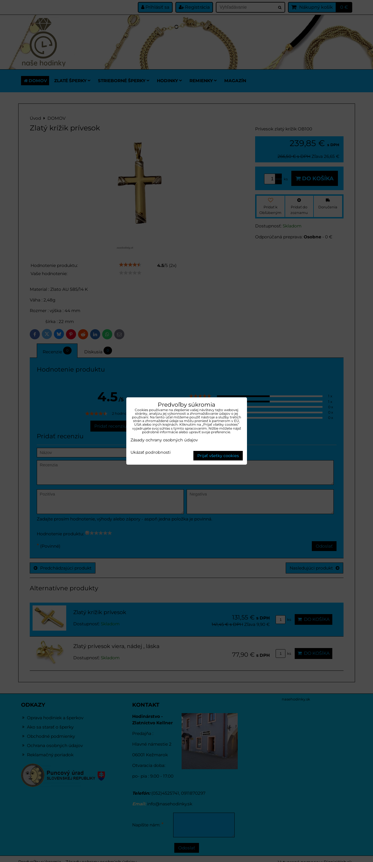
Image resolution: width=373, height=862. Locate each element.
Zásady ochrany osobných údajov (164, 439)
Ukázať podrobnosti (151, 452)
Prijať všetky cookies (218, 455)
